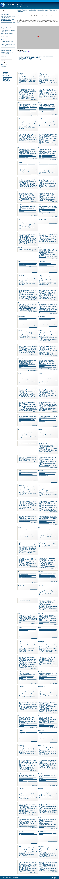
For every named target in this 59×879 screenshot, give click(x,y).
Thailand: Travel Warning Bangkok (25, 565)
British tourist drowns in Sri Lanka (25, 615)
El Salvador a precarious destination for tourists (27, 249)
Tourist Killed (20, 701)
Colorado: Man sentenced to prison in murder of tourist (8, 22)
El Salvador (20, 247)
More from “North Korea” (34, 522)
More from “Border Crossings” (33, 141)
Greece (19, 388)
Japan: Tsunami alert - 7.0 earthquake (25, 433)
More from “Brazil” (55, 144)
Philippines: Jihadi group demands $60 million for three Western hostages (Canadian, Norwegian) (27, 547)
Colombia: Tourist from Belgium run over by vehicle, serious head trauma (26, 196)
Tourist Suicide (21, 745)
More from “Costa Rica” (34, 215)
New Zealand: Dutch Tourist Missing (25, 502)
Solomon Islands (21, 585)
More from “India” (35, 411)
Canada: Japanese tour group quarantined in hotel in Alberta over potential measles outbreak (28, 782)
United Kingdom (41, 846)
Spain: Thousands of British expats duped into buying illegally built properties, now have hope (27, 336)
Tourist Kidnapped (41, 686)
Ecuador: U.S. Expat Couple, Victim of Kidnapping (28, 298)
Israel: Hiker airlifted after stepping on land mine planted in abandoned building (47, 466)
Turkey (19, 846)
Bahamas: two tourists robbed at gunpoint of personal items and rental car (27, 124)
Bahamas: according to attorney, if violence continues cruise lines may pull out (26, 126)
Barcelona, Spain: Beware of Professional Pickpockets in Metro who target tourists (46, 726)
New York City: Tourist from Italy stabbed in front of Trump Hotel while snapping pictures (48, 651)
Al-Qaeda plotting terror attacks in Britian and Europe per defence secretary (47, 854)
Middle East (40, 470)
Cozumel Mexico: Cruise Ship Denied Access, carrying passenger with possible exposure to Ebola (47, 210)
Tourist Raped (20, 715)
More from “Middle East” (54, 482)
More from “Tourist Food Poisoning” (32, 683)
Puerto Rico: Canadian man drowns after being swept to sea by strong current (47, 563)
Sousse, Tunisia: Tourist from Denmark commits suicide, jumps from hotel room (27, 747)
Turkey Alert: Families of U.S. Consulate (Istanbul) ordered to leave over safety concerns (48, 480)
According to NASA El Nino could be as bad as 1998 (47, 839)
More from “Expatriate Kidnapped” (32, 299)
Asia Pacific (20, 102)
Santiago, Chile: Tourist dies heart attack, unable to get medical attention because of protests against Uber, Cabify (48, 167)
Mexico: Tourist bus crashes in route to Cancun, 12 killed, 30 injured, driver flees (28, 798)
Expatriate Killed (41, 289)
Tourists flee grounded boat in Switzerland (46, 615)
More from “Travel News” (34, 843)
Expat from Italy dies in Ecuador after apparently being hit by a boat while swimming (47, 279)
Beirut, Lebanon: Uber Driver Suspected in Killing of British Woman (47, 291)
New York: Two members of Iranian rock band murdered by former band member (47, 319)
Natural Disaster (21, 485)
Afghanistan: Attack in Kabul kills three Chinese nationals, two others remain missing (27, 79)
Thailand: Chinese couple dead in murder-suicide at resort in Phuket (27, 752)
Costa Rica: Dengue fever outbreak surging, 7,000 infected (29, 57)
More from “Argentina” (34, 99)
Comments (5, 72)
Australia (40, 102)
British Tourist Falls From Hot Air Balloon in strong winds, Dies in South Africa (48, 77)
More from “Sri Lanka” (34, 623)
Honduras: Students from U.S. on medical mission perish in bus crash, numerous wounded (48, 764)
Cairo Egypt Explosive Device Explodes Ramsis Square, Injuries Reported (47, 240)
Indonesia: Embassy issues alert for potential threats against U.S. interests (47, 407)
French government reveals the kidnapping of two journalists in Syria (27, 369)
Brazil (39, 133)
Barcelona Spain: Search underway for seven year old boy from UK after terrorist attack (48, 607)
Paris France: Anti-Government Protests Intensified (28, 263)
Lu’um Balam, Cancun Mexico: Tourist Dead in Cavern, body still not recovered (47, 658)
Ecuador (19, 233)
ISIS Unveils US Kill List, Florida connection (46, 194)
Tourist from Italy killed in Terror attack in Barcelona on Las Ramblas (46, 605)
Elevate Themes (52, 877)
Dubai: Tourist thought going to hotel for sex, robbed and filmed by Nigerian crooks (47, 476)
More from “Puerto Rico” (54, 568)
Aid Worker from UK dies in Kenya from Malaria (27, 443)
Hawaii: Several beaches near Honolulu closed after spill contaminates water (47, 396)
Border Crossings (21, 133)
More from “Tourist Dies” (34, 668)
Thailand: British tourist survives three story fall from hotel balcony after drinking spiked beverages (28, 681)
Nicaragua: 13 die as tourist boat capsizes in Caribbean (47, 762)
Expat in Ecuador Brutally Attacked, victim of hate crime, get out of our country (27, 279)
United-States (20, 860)
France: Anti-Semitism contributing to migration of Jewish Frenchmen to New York (48, 340)
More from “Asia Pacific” (34, 115)
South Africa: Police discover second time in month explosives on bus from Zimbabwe (48, 592)
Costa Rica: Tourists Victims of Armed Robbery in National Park (8, 28)
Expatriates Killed (41, 358)
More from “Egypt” (55, 242)
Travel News (20, 831)
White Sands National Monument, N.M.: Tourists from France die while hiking (47, 766)
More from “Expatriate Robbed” (33, 327)
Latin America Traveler (6, 80)
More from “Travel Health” (54, 828)
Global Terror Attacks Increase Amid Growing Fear (28, 634)
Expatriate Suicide (41, 316)
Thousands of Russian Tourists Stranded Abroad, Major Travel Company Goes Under (27, 576)
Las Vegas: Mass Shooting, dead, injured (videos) (48, 760)
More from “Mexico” (34, 480)
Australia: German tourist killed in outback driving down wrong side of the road (47, 112)
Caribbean (20, 162)
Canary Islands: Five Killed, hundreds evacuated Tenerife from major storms (47, 152)
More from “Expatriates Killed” (53, 369)
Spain (39, 599)
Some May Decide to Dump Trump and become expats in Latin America (27, 839)
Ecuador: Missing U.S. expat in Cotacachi (26, 310)
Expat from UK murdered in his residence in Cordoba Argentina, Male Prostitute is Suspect (27, 90)
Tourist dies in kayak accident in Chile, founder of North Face (47, 169)
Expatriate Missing (21, 302)
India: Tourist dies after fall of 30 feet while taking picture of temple (27, 403)
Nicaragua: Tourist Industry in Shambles (46, 179)
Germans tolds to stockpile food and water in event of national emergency (48, 383)
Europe (19, 261)
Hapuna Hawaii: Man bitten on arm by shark (47, 389)
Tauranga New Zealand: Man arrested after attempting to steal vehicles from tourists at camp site (27, 505)
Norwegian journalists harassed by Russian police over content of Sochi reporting (48, 674)
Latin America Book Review (7, 77)
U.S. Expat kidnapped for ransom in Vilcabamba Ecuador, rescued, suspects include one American (28, 297)
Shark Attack (40, 571)
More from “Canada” (34, 158)
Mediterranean (41, 455)
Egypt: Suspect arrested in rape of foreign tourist (47, 241)
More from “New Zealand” (33, 509)
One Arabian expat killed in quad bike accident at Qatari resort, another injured (47, 349)
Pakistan (19, 527)
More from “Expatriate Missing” (33, 311)
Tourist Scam (20, 730)
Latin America (40, 442)
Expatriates (40, 330)
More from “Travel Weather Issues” (52, 841)
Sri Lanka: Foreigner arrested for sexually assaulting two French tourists (46, 792)
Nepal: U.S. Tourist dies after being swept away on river (48, 495)
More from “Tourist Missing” (53, 712)
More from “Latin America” (54, 452)
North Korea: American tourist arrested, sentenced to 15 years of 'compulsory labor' (28, 521)
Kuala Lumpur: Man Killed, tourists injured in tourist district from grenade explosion (28, 113)
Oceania (39, 514)
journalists (40, 429)
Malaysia (19, 455)
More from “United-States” (33, 872)
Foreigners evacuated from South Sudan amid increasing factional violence (27, 811)
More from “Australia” (54, 114)
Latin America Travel (6, 79)
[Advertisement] (54, 54)
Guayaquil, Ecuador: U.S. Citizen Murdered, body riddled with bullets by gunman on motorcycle (27, 239)
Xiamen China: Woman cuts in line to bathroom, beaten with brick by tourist (27, 182)
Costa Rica (29, 12)
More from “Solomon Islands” (33, 589)
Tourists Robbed (41, 803)
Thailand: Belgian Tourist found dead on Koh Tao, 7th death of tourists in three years (47, 631)
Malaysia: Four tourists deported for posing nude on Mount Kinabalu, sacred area (27, 110)
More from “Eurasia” (54, 258)
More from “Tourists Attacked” (33, 770)
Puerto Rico (40, 556)
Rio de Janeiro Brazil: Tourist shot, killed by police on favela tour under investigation (48, 135)
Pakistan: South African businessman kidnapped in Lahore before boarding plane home (28, 537)
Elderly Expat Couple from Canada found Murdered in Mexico (46, 364)
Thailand (39, 627)
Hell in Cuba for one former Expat (25, 167)
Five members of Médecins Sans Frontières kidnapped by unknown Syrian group (47, 200)
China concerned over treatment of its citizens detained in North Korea (27, 519)
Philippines (20, 542)
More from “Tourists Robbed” (53, 813)
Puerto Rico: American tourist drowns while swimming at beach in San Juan (46, 565)
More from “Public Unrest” (33, 566)
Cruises (39, 204)
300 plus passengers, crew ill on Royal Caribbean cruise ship (27, 680)
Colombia (20, 191)
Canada (19, 147)
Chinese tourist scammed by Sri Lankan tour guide (28, 618)
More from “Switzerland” (54, 624)
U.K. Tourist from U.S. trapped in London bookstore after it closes (46, 738)
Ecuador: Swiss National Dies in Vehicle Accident (47, 281)
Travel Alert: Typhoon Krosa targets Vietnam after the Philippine (48, 869)
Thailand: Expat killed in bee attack (25, 280)
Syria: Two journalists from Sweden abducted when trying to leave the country (47, 435)
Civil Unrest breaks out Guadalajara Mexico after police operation (47, 184)
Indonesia (40, 400)
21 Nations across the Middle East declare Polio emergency (27, 490)
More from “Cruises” (54, 216)
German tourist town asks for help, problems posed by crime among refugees (47, 379)
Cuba (19, 219)
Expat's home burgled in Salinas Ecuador (26, 331)
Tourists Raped (41, 788)
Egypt (39, 233)
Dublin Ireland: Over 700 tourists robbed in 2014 (47, 812)
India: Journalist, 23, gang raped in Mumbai (46, 308)
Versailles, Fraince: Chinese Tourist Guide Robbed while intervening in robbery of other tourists (48, 811)
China (19, 178)
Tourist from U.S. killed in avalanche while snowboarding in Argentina (26, 96)
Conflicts (40, 191)
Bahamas (19, 118)
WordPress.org (5, 73)
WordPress (54, 877)
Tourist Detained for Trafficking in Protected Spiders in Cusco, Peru (46, 447)
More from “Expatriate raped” (53, 313)
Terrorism (20, 627)
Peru (39, 527)
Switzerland (40, 613)
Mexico (19, 470)
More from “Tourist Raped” (33, 727)
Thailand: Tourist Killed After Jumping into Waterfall (48, 89)
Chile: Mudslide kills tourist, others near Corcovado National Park (7, 50)
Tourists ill (20, 773)
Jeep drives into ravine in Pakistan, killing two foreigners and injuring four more (27, 533)
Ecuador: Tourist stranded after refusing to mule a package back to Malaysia (27, 458)
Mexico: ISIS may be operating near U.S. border (27, 135)
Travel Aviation (21, 817)
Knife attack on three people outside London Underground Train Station (47, 750)
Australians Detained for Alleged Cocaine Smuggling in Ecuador (26, 651)
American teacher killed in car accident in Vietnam (48, 870)
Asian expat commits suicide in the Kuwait (46, 323)
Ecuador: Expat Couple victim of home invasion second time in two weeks (27, 324)
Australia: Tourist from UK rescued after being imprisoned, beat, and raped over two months (47, 105)
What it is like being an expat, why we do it (46, 336)
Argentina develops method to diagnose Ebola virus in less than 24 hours (27, 94)
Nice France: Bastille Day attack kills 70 (26, 769)
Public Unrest (20, 556)
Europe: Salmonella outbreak (24, 673)
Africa (39, 73)
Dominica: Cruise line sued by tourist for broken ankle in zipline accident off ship (27, 166)
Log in (4, 69)
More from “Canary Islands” (53, 159)
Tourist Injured (21, 686)
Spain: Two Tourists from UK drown (45, 660)
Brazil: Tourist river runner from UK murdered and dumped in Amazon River (48, 137)
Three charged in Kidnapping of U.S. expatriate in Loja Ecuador (27, 291)
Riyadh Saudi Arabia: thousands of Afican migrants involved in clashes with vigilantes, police (28, 350)
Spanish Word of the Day (7, 81)
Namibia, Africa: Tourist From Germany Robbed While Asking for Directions (47, 75)
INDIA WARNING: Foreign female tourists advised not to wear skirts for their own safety (28, 410)
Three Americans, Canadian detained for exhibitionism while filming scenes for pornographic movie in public (28, 169)
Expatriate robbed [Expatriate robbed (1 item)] (3, 66)
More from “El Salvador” (34, 250)
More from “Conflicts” (54, 201)
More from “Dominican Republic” (53, 223)
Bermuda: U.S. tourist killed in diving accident (47, 121)
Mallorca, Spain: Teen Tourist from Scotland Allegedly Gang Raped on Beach (26, 268)
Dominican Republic (42, 219)
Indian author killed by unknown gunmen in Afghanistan (26, 77)
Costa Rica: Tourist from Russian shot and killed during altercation (31, 60)
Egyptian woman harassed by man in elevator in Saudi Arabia (47, 680)
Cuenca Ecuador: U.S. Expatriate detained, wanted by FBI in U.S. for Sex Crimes (46, 267)
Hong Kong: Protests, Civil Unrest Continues (27, 183)
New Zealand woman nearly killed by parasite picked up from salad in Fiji (47, 523)
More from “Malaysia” (34, 461)
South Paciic (20, 599)
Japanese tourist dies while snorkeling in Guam (47, 516)
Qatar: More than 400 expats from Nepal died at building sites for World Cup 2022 (47, 368)
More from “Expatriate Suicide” (53, 326)
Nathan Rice (16, 877)
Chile (39, 162)
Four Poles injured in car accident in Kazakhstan (47, 249)
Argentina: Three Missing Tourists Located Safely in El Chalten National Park (27, 92)
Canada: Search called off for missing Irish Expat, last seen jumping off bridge (27, 152)
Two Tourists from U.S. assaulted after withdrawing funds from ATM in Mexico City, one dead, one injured (28, 763)
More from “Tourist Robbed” (53, 727)
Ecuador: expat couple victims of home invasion (27, 337)
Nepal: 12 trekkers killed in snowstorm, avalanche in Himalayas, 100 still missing (48, 491)
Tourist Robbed (41, 715)
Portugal (39, 542)
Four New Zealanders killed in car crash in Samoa (48, 517)
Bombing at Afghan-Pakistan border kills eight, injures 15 (27, 82)
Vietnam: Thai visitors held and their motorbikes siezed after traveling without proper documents (47, 865)
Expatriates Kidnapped (22, 358)
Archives (2, 62)
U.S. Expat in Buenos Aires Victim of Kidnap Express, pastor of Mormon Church (27, 98)
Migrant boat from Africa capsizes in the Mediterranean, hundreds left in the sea (46, 354)
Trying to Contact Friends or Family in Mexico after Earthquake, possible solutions (28, 477)
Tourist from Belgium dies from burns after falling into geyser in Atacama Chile (47, 171)
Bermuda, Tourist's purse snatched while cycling (47, 125)
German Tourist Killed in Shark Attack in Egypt (47, 238)
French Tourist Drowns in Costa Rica (25, 58)
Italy (39, 414)
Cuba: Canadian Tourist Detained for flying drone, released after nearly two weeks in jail (27, 224)
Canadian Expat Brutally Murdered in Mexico (27, 332)
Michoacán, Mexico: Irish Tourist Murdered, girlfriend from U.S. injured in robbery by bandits (27, 696)
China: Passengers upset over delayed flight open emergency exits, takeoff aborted (28, 180)
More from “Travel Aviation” (33, 827)
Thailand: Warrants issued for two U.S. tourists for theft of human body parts (48, 736)
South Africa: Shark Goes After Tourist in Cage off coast (48, 587)
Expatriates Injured (41, 344)
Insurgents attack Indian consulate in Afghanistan (27, 80)
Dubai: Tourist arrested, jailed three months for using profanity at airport (47, 475)
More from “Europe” (34, 272)
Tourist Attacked (41, 641)
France (19, 373)
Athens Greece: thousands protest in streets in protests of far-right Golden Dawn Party (27, 395)
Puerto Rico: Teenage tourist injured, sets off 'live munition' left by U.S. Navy (47, 567)
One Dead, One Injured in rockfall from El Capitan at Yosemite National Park (28, 869)
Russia (19, 571)
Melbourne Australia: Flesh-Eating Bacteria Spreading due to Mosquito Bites (46, 111)
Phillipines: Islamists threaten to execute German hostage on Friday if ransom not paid (27, 111)
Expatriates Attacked (22, 344)
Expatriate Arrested (41, 261)
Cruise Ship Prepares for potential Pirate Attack (47, 206)
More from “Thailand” (54, 637)
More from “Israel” (34, 425)
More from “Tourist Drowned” (53, 665)
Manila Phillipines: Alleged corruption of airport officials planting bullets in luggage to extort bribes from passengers (28, 107)
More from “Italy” (55, 426)
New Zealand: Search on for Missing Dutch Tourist (28, 503)
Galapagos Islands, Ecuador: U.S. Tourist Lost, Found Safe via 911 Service (27, 235)
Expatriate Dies (41, 275)
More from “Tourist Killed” (34, 710)
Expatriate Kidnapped (22, 289)
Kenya (19, 442)
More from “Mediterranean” (53, 467)
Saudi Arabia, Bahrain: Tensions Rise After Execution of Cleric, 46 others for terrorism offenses (46, 181)
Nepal (39, 485)
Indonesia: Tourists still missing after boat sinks (47, 408)
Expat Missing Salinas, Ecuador (24, 306)
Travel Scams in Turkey (23, 853)
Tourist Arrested (21, 641)
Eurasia (39, 247)
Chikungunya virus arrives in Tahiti (25, 600)
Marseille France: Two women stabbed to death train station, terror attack (27, 376)
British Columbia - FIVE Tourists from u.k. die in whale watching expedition (27, 157)
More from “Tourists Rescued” (33, 814)
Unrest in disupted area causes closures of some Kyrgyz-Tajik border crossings (27, 138)
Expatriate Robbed (21, 316)
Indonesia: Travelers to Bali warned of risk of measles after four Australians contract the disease (28, 783)
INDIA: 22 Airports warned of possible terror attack (28, 408)
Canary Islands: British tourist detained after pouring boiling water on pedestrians (47, 156)
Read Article (19, 22)
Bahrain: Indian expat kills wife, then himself (47, 324)
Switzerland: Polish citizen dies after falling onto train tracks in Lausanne (47, 617)
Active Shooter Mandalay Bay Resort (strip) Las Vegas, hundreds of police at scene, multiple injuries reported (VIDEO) (27, 866)
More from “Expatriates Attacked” (33, 354)
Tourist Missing (41, 701)
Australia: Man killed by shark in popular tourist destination (47, 578)
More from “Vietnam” (54, 871)
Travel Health (33, 12)
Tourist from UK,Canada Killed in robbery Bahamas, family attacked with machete (26, 120)
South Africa (40, 585)
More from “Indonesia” (54, 411)
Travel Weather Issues (42, 831)
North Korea (20, 514)
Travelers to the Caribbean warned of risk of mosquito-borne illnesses (26, 776)
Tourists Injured (41, 773)
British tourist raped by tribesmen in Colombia (47, 797)
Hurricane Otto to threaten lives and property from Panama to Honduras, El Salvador (28, 837)
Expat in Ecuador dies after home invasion (46, 280)
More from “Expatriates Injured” (53, 355)
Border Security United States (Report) (26, 134)
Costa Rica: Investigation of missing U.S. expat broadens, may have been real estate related (27, 308)
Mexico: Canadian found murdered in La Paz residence (47, 296)
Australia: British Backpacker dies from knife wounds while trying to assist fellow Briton (47, 109)
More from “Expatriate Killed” (53, 299)
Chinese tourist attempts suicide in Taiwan (26, 753)
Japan (19, 429)
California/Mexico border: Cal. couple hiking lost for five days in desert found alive (48, 502)
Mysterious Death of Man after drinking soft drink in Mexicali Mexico (28, 476)
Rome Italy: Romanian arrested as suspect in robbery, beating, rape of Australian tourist (47, 422)
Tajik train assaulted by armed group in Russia (27, 351)
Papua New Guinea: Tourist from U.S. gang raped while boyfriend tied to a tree (28, 105)
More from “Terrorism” (34, 638)
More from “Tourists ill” (34, 785)
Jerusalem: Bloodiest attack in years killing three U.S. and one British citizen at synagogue (27, 419)
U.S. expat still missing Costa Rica (25, 309)
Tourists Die (40, 758)
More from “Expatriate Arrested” (53, 272)
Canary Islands (41, 147)
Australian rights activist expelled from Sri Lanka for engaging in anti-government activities (27, 617)
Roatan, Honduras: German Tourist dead (46, 659)
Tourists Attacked (21, 758)
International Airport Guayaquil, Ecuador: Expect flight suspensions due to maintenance (27, 241)
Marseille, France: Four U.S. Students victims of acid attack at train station (27, 378)
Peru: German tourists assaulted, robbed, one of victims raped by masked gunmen (47, 796)
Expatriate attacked (21, 275)
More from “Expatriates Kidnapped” (32, 370)
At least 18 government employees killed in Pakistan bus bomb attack (26, 535)
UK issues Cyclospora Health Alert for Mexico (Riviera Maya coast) (27, 675)
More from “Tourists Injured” (53, 785)
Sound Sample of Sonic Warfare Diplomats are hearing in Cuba (47, 752)
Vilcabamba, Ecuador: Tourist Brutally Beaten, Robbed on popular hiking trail (27, 237)
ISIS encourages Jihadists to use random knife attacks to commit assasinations (47, 856)
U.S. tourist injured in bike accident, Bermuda (47, 124)
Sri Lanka (20, 613)
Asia (39, 87)
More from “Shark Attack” (54, 581)
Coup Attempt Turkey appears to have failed (26, 826)
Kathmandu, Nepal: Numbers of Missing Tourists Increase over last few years (47, 93)
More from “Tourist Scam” (34, 741)
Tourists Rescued (21, 803)
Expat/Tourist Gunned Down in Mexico (46, 360)
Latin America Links (6, 78)
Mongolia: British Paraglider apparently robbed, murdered (47, 97)
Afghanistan (20, 73)
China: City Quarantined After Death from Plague (27, 186)
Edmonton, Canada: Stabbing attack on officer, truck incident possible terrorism (27, 150)
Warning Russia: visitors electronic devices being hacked (27, 578)
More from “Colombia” (34, 201)
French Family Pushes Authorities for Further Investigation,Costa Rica (31, 59)
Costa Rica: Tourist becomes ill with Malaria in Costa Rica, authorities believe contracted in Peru (36, 56)
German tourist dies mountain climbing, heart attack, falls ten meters (27, 665)
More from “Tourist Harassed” (53, 683)
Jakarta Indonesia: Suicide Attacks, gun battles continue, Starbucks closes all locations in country (48, 405)
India (19, 400)
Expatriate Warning (21, 330)
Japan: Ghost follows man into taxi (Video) (26, 432)
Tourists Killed (21, 788)
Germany (40, 373)
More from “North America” (53, 511)
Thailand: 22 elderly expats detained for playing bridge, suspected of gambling (47, 268)
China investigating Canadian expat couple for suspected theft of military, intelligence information (28, 185)
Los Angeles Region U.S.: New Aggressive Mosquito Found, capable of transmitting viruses (47, 510)
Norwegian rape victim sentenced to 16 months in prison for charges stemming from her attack (48, 310)
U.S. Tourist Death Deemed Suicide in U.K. (26, 748)
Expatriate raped (41, 302)
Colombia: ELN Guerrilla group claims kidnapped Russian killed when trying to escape (27, 198)
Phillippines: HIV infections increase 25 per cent (27, 548)
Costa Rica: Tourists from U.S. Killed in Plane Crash (27, 209)
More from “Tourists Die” (54, 768)
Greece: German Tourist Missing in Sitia (26, 393)
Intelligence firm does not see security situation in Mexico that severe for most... (8, 14)
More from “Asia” (55, 98)
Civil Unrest (40, 178)
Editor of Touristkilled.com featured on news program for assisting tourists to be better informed (28, 834)
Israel (19, 414)
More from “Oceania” (54, 524)
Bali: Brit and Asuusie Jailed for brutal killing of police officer (47, 403)
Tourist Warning (41, 745)
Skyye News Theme (10, 877)
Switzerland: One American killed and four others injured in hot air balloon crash (47, 621)
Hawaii (39, 388)
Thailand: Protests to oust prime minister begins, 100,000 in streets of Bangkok (27, 562)
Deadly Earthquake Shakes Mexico (25, 478)
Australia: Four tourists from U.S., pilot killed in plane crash (47, 107)
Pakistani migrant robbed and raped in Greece (27, 396)
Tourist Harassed (41, 671)
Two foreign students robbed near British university (28, 325)
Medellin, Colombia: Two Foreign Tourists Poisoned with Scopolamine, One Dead (26, 194)
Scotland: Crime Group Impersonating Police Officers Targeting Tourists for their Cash (27, 734)
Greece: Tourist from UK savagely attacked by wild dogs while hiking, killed (28, 267)
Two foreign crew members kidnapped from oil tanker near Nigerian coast (27, 365)
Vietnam (39, 860)
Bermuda (40, 118)
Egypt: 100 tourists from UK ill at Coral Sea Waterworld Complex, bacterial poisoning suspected (26, 677)
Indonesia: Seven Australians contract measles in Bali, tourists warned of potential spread (27, 778)
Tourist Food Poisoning (22, 671)
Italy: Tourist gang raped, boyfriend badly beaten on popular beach (27, 694)
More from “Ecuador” (34, 244)
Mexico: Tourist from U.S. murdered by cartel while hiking (8, 20)
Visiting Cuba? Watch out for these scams (26, 225)
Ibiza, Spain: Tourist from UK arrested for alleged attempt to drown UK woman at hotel (47, 601)
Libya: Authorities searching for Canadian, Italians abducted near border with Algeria (27, 361)
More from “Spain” (55, 610)
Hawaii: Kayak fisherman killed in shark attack (47, 390)
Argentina (20, 87)
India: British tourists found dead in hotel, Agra (47, 767)
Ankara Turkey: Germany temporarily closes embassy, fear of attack (26, 855)
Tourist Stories (41, 730)
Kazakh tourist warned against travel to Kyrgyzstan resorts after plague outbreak (48, 251)
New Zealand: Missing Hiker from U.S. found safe (27, 501)
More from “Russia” (34, 582)
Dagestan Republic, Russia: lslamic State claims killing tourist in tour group (27, 574)
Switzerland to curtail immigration (25, 136)
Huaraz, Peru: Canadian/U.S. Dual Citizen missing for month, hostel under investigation (48, 449)
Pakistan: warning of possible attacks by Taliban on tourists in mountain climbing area (28, 529)
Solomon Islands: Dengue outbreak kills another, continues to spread (27, 587)
